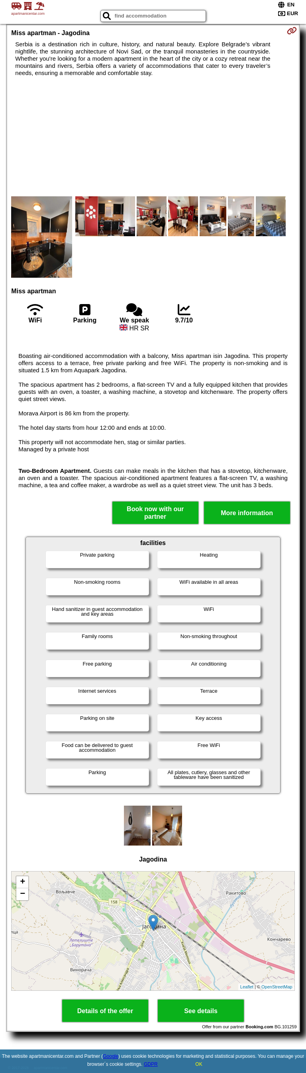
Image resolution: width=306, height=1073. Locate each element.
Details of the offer (105, 1011)
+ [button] (22, 882)
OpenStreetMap (276, 986)
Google (110, 1056)
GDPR (151, 1064)
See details (201, 1011)
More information (247, 513)
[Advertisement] (152, 136)
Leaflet (246, 986)
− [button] (22, 894)
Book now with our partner (155, 513)
